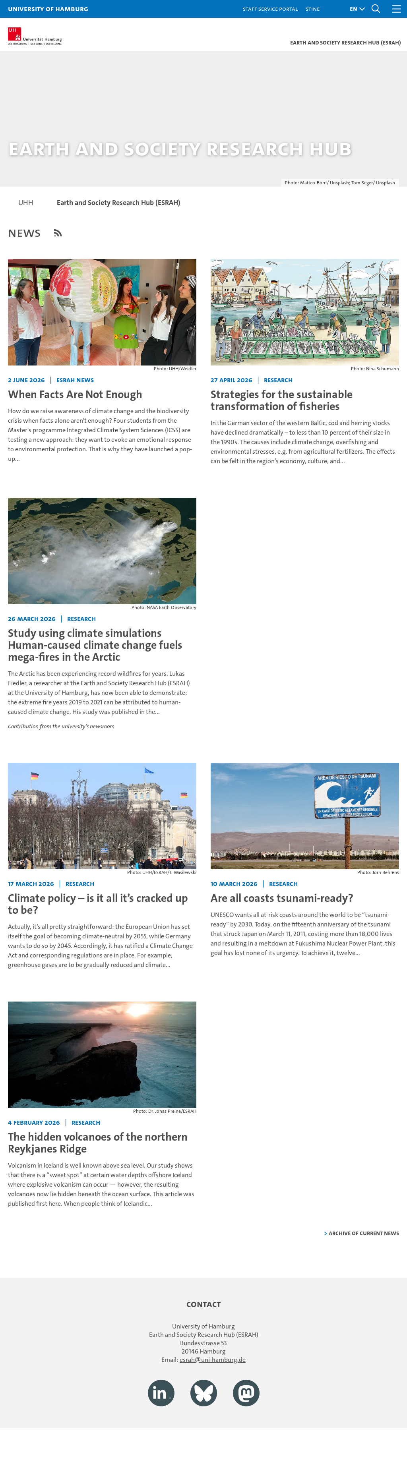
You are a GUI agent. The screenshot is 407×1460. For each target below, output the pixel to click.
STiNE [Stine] (313, 8)
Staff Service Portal (270, 8)
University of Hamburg (48, 9)
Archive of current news (364, 1233)
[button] (355, 9)
